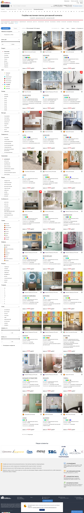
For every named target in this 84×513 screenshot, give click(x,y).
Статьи (31, 497)
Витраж (25, 256)
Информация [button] (67, 1)
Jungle (65, 175)
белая (6, 23)
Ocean (24, 418)
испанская (63, 21)
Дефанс (65, 256)
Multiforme (26, 55)
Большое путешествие (30, 378)
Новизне (72, 28)
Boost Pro (66, 335)
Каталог (5, 5)
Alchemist (46, 418)
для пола (47, 21)
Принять (42, 509)
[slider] (1, 41)
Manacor (66, 95)
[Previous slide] (2, 451)
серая (2, 23)
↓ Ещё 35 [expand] (16, 23)
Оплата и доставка (74, 1)
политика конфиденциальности (50, 507)
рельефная (69, 21)
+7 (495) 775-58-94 (57, 5)
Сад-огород (47, 335)
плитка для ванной (5, 21)
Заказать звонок (77, 5)
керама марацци (14, 21)
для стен (35, 21)
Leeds (24, 175)
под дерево (11, 23)
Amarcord (46, 135)
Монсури (46, 95)
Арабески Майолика (29, 296)
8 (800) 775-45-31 (68, 5)
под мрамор (53, 21)
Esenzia (65, 55)
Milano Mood (27, 95)
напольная (29, 21)
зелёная (58, 21)
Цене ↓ (67, 28)
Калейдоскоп (67, 215)
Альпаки (66, 296)
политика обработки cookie (38, 507)
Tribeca (65, 378)
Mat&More (46, 55)
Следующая (30, 434)
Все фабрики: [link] (4, 11)
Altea (24, 135)
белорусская (76, 21)
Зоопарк (25, 335)
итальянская (41, 21)
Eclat (65, 418)
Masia (65, 135)
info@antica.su (46, 498)
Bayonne (45, 215)
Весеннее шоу (47, 256)
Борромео (46, 296)
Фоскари (46, 378)
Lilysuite (45, 175)
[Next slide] (81, 451)
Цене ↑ (62, 28)
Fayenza (25, 215)
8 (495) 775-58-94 (47, 497)
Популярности (79, 28)
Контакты (81, 1)
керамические (22, 21)
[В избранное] (41, 52)
